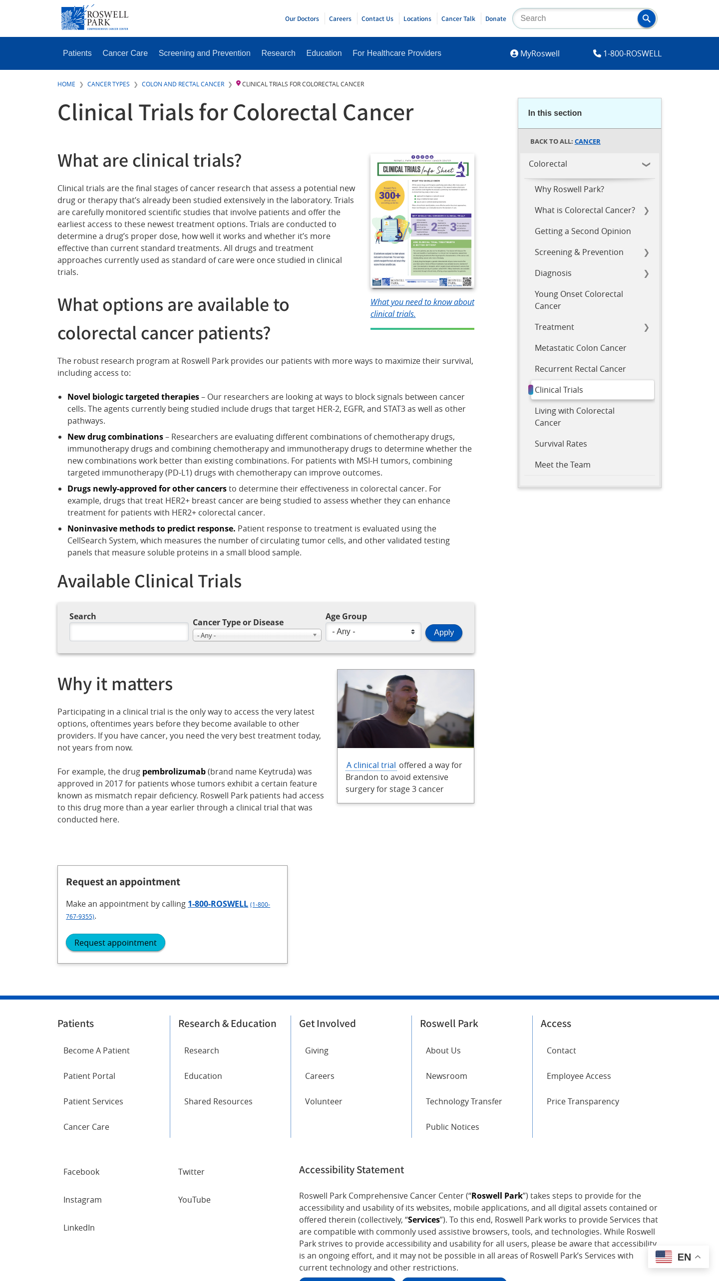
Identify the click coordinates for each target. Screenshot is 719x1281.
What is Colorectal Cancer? (585, 210)
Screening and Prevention (205, 53)
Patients (77, 53)
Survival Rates (561, 443)
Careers (340, 18)
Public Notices (452, 1013)
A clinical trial (371, 765)
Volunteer (324, 987)
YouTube (194, 1085)
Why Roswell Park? (569, 189)
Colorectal (548, 163)
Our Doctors (302, 18)
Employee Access (579, 961)
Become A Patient (96, 936)
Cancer (588, 141)
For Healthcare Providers (397, 53)
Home (66, 84)
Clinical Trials (559, 389)
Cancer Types (108, 84)
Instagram (82, 1085)
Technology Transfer (464, 987)
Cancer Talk (458, 18)
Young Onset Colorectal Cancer (579, 299)
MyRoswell (540, 53)
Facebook (81, 1057)
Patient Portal (89, 961)
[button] (647, 18)
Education (324, 53)
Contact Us (377, 18)
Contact (561, 936)
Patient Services (93, 987)
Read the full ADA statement (347, 1170)
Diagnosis (553, 272)
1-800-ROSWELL (632, 53)
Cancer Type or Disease (238, 622)
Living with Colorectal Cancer (575, 416)
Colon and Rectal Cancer (183, 84)
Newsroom (446, 961)
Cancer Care (125, 53)
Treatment (554, 326)
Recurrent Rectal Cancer (580, 368)
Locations (417, 18)
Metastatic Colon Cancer (581, 347)
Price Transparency (583, 987)
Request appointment (576, 593)
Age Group (346, 616)
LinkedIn (79, 1113)
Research (278, 53)
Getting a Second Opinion (583, 231)
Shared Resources (218, 987)
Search (82, 616)
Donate (495, 18)
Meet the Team (563, 464)
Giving (317, 936)
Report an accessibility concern (454, 1170)
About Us (443, 936)
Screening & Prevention (579, 252)
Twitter (191, 1057)
